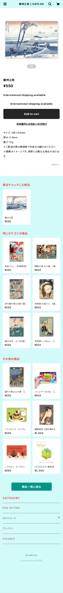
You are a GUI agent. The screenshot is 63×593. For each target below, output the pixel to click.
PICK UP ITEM (11, 507)
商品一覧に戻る (31, 486)
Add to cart (31, 114)
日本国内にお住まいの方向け (31, 123)
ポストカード (9, 518)
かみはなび (9, 538)
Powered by (31, 560)
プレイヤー (8, 528)
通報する (55, 164)
